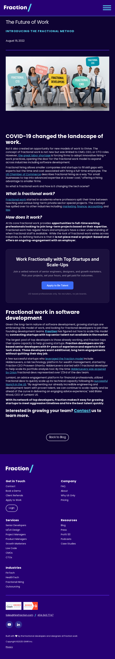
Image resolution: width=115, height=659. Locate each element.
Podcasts (66, 539)
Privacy (9, 647)
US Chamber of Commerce (23, 174)
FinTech (10, 573)
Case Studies (68, 544)
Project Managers (16, 534)
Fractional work (16, 199)
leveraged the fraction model (64, 359)
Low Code (11, 548)
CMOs (9, 553)
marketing (69, 206)
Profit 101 (65, 534)
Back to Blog (57, 437)
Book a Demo (13, 491)
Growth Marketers (16, 544)
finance (82, 206)
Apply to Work (13, 500)
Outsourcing (13, 587)
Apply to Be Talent (57, 285)
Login (12, 508)
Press (64, 530)
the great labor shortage (34, 155)
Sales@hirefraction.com (19, 615)
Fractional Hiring (15, 582)
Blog (63, 525)
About (64, 491)
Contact (10, 486)
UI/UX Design (13, 530)
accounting (95, 206)
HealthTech (12, 577)
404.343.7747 (45, 615)
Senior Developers (16, 525)
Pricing (64, 500)
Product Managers (16, 539)
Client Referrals (14, 495)
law (8, 210)
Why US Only (68, 495)
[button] (107, 7)
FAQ (63, 486)
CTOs (9, 557)
